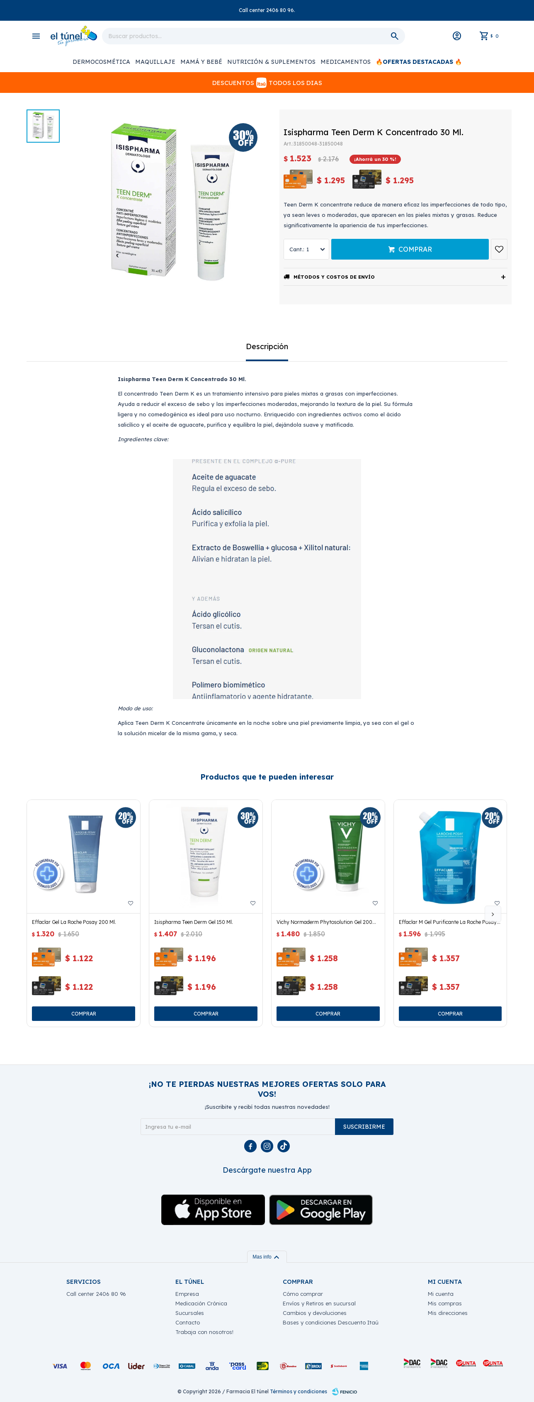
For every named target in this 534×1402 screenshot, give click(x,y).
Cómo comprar (303, 1293)
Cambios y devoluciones (315, 1313)
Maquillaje (155, 62)
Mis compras (445, 1303)
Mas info (266, 1257)
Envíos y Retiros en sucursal (319, 1303)
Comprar (415, 249)
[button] (493, 914)
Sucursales (189, 1313)
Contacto (187, 1322)
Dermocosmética (101, 62)
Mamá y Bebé (201, 62)
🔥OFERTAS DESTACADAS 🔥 (419, 62)
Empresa (187, 1293)
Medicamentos (345, 62)
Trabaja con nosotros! (204, 1332)
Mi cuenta (441, 1293)
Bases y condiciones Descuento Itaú (331, 1322)
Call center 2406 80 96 (96, 1293)
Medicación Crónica (201, 1303)
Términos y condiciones (298, 1391)
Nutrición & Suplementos (271, 62)
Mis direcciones (448, 1313)
